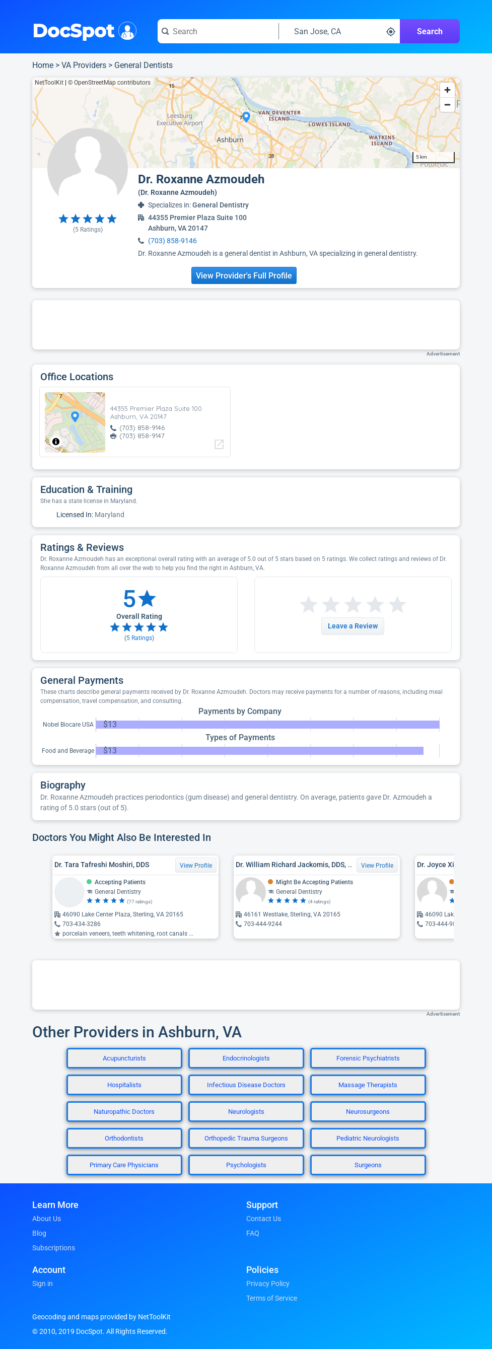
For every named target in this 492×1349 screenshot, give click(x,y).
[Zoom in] (447, 90)
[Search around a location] (339, 31)
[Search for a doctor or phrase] (218, 31)
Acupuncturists (124, 1058)
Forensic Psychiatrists (368, 1058)
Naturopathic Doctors (124, 1111)
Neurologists (246, 1111)
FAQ (252, 1233)
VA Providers (83, 65)
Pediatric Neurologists (367, 1138)
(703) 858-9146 (172, 241)
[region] (246, 123)
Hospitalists (124, 1085)
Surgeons (368, 1165)
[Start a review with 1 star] (309, 605)
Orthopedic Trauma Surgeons (246, 1138)
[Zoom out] (447, 104)
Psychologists (246, 1165)
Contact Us (263, 1219)
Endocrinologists (246, 1058)
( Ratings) (88, 229)
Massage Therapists (367, 1085)
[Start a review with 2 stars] (320, 605)
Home (42, 65)
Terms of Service (271, 1298)
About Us (46, 1219)
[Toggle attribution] (56, 442)
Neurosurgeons (368, 1111)
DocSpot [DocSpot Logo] (82, 30)
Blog (39, 1233)
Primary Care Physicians (124, 1165)
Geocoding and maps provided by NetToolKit (101, 1317)
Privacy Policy (268, 1284)
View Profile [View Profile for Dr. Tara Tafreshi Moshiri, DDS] (196, 865)
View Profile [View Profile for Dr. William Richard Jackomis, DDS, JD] (377, 865)
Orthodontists (124, 1138)
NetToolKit (49, 82)
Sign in (42, 1284)
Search (430, 31)
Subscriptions (53, 1248)
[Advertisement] (246, 324)
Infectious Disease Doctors (246, 1085)
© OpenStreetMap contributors (109, 82)
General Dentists (143, 65)
